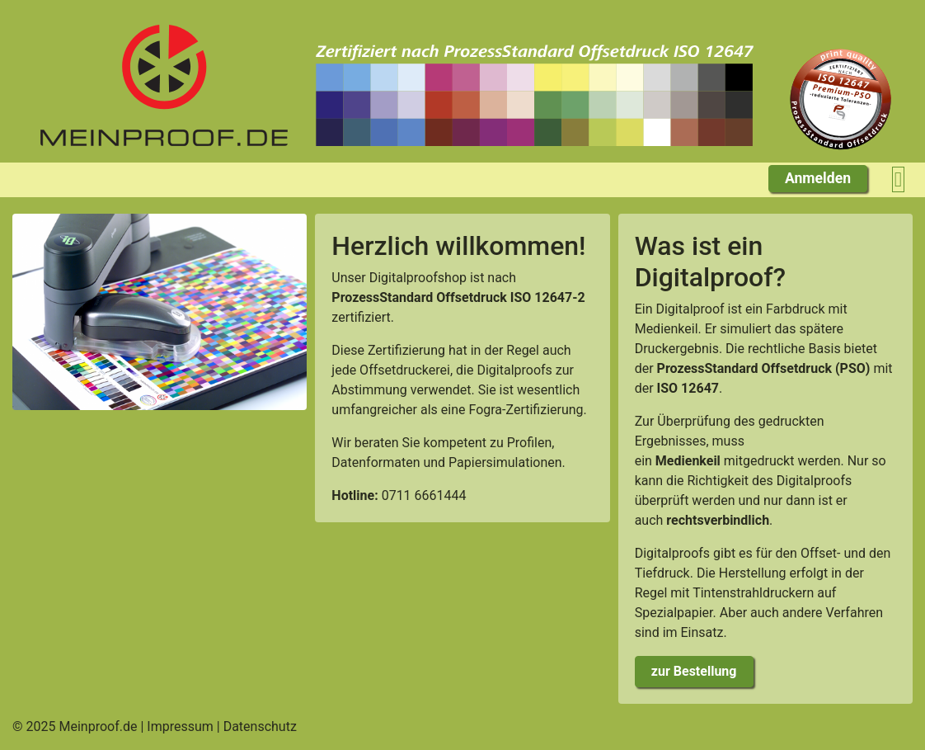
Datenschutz (260, 726)
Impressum (180, 726)
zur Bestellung (694, 671)
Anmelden (818, 178)
